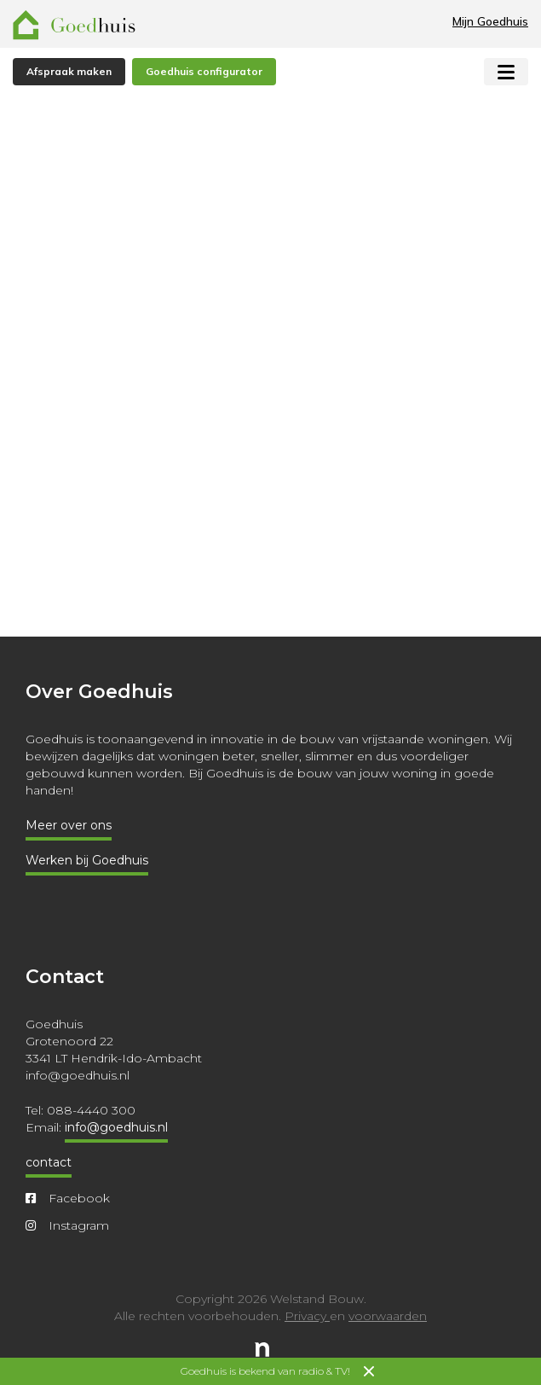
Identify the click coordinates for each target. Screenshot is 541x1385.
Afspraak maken (69, 71)
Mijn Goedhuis (490, 21)
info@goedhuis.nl (116, 1127)
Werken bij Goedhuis (87, 860)
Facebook (68, 1198)
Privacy (307, 1316)
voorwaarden (387, 1316)
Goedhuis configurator (204, 71)
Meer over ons (69, 825)
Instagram (67, 1225)
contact (49, 1162)
